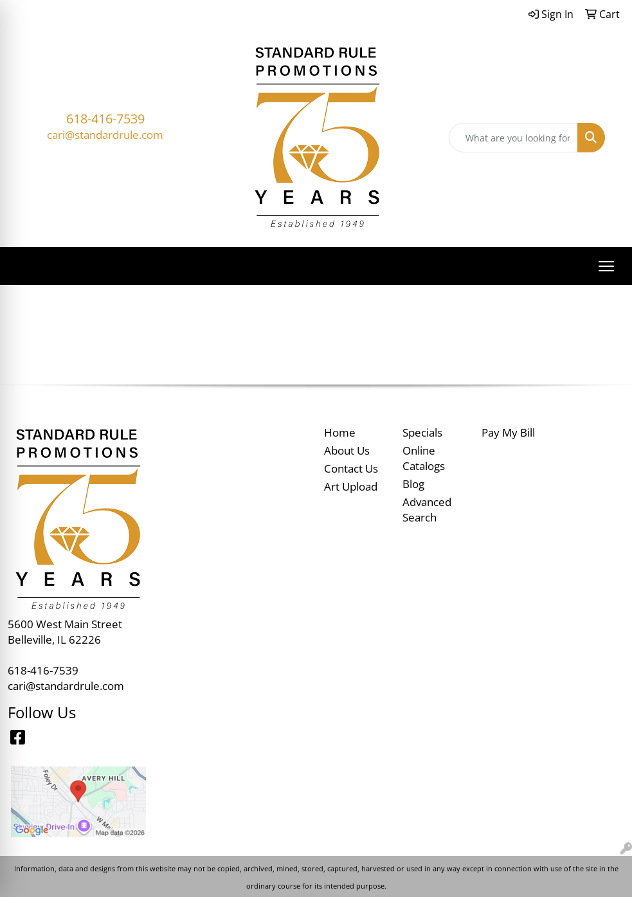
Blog (413, 483)
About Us (347, 450)
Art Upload (350, 486)
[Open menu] (606, 266)
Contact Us (351, 468)
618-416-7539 (105, 118)
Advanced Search (426, 509)
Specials (422, 432)
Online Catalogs (423, 457)
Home (340, 432)
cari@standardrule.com (105, 134)
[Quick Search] (513, 137)
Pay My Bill (508, 432)
